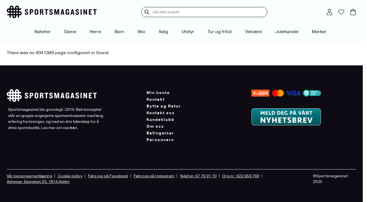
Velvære (253, 31)
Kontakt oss (161, 113)
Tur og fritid (220, 31)
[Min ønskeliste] (341, 12)
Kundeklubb (161, 119)
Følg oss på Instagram (154, 176)
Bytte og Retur (164, 106)
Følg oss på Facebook (108, 176)
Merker (319, 31)
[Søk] (147, 12)
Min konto (158, 92)
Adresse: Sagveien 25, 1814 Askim (38, 181)
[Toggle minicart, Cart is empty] (353, 12)
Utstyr (188, 31)
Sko (141, 31)
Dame (70, 31)
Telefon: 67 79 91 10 (198, 176)
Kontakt (156, 99)
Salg (163, 31)
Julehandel (286, 31)
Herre (95, 31)
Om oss (155, 126)
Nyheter (42, 31)
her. (74, 128)
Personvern (160, 139)
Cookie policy (70, 176)
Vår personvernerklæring (29, 176)
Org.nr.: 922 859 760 (240, 176)
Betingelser (160, 133)
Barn (119, 31)
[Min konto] (329, 12)
